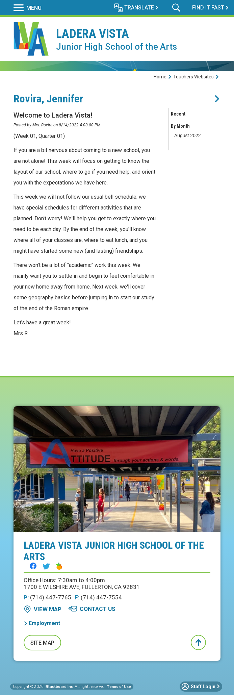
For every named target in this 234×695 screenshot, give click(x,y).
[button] (28, 7)
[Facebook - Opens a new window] (33, 566)
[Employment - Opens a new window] (42, 623)
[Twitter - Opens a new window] (46, 566)
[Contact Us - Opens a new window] (91, 608)
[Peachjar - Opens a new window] (59, 566)
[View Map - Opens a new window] (42, 609)
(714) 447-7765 (47, 597)
